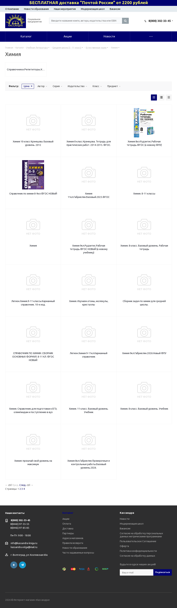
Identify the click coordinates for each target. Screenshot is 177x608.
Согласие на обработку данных (137, 555)
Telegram (22, 564)
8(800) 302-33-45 (159, 20)
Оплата (66, 523)
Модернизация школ (93, 9)
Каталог (67, 512)
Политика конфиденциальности (138, 551)
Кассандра (127, 512)
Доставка (67, 528)
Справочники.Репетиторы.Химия (26, 69)
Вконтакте (13, 564)
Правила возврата (72, 543)
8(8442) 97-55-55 (19, 524)
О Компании (12, 9)
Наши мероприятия (65, 9)
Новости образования (36, 9)
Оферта (124, 546)
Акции (65, 518)
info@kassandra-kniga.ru (24, 543)
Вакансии (115, 9)
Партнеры (68, 533)
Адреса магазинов (72, 538)
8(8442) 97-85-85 (19, 527)
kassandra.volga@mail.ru (24, 547)
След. (22, 485)
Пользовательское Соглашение (138, 541)
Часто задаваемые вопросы (78, 552)
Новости (124, 518)
